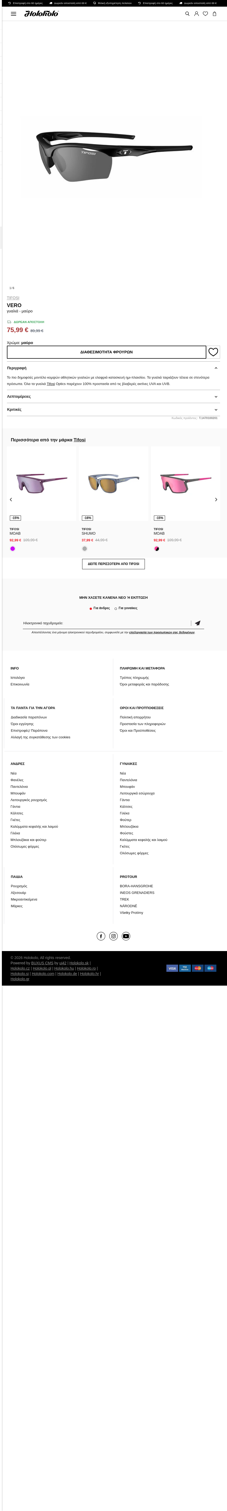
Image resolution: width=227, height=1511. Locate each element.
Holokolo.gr (20, 979)
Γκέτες (15, 820)
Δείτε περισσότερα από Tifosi (113, 564)
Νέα (14, 773)
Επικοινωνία (20, 684)
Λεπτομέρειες (19, 396)
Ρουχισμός (19, 886)
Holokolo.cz (20, 968)
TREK (124, 899)
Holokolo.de (67, 974)
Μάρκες (17, 906)
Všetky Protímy (131, 913)
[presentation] (11, 499)
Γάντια (15, 807)
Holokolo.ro (86, 968)
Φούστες (126, 833)
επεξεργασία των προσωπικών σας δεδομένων (162, 632)
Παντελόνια (19, 787)
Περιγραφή (17, 368)
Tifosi (13, 298)
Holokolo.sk (79, 963)
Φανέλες (17, 780)
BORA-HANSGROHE (136, 886)
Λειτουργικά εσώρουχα (137, 793)
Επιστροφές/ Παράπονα (29, 731)
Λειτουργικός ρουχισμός (29, 800)
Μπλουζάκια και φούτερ (29, 840)
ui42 (62, 963)
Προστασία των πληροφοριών (143, 724)
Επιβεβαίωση (197, 623)
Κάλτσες (17, 813)
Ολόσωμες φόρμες (25, 846)
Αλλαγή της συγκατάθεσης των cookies (40, 737)
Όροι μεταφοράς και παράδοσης (144, 684)
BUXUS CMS (42, 963)
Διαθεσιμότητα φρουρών (106, 352)
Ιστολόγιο (18, 678)
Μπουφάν (18, 793)
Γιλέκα (15, 833)
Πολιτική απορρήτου (135, 717)
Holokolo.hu (64, 968)
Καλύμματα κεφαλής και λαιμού (34, 826)
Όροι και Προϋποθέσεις (138, 731)
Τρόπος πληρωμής (134, 678)
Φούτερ (125, 820)
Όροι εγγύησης (22, 724)
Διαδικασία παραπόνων (29, 717)
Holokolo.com (43, 974)
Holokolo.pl (42, 968)
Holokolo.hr (89, 974)
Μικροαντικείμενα (24, 899)
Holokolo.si (20, 974)
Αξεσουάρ (18, 893)
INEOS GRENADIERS (137, 893)
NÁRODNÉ (128, 906)
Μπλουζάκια (129, 826)
